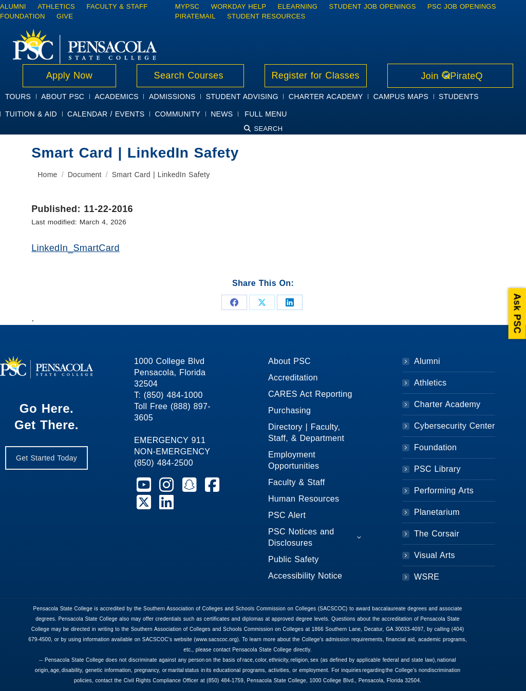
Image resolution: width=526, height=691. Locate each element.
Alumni (427, 361)
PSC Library (437, 469)
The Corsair (436, 533)
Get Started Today (46, 458)
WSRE (426, 576)
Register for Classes (316, 75)
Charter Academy (447, 404)
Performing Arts (444, 490)
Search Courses (190, 75)
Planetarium (437, 512)
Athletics (430, 382)
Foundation (435, 447)
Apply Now (69, 75)
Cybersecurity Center (454, 425)
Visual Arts (434, 555)
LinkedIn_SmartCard (75, 248)
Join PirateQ (450, 76)
